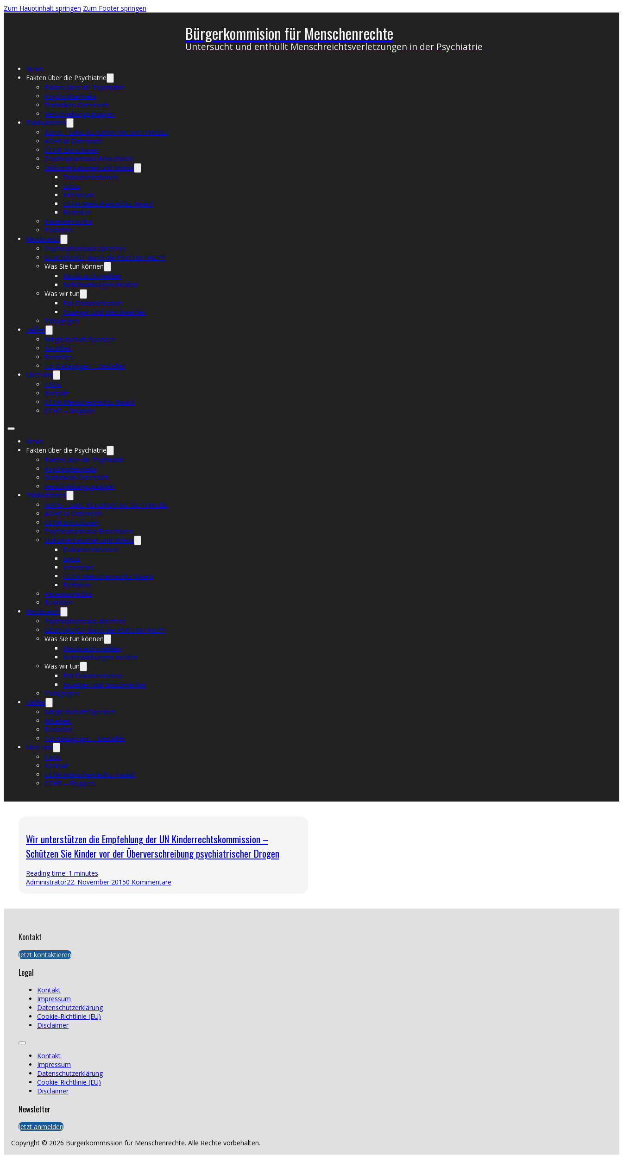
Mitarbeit (57, 348)
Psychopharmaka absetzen (85, 248)
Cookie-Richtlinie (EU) (69, 1016)
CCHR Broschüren (71, 149)
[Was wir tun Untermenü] (83, 294)
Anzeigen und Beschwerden (104, 312)
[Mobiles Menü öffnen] (11, 428)
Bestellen (77, 212)
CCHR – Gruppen (69, 410)
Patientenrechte (68, 221)
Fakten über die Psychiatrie (66, 77)
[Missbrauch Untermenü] (64, 239)
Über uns (39, 374)
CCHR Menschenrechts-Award (108, 203)
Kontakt (56, 393)
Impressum (54, 998)
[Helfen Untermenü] (49, 330)
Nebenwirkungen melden (100, 284)
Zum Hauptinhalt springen (42, 8)
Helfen (35, 329)
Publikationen (46, 122)
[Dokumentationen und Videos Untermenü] (137, 168)
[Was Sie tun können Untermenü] (107, 267)
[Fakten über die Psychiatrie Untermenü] (110, 78)
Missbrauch (43, 238)
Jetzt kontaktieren (45, 954)
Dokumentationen (90, 177)
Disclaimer (53, 1025)
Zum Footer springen (114, 8)
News (34, 68)
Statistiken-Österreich (76, 105)
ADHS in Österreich (73, 141)
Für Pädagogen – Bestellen (85, 365)
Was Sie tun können (74, 266)
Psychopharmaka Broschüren (88, 158)
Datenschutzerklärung (70, 1007)
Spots (71, 186)
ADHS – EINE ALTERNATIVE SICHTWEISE (106, 132)
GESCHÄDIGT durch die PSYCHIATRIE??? (104, 257)
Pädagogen (61, 320)
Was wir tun (62, 293)
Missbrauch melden (92, 276)
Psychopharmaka (70, 96)
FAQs (52, 384)
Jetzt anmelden (41, 1126)
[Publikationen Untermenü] (70, 123)
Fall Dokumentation (92, 303)
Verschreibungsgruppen (79, 113)
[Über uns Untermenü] (56, 375)
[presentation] (460, 855)
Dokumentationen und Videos (89, 167)
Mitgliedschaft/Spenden (79, 339)
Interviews (78, 194)
